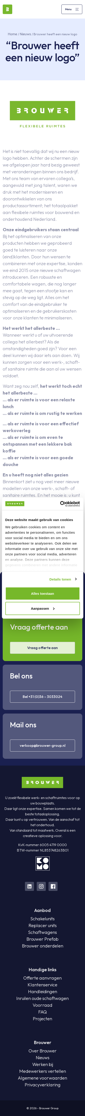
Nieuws (25, 34)
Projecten (42, 1018)
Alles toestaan (42, 593)
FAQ (42, 1012)
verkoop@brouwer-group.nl (43, 745)
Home (12, 34)
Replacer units (43, 925)
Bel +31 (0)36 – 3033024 (42, 696)
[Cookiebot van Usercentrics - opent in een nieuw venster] (60, 504)
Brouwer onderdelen (42, 946)
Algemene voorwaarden (42, 1078)
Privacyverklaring (43, 1084)
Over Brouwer (43, 1051)
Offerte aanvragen (42, 978)
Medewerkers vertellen (42, 1071)
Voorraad (42, 1005)
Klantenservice (42, 985)
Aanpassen (42, 608)
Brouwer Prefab (42, 939)
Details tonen (60, 579)
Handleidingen (42, 991)
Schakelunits (42, 918)
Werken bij (42, 1064)
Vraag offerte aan (42, 647)
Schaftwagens (42, 932)
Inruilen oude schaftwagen (42, 998)
